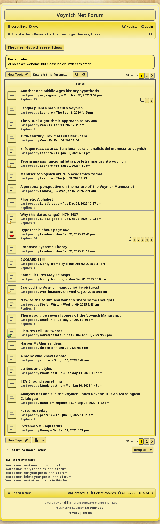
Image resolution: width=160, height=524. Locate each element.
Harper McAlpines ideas (41, 343)
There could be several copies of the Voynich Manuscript (70, 315)
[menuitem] (33, 26)
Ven (43, 125)
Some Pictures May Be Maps (45, 274)
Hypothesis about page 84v (44, 229)
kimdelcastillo (51, 373)
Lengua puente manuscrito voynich (51, 108)
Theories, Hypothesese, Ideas (35, 47)
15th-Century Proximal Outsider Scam (53, 136)
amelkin (46, 320)
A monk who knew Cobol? (43, 356)
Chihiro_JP (48, 191)
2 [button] (147, 75)
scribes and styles (36, 368)
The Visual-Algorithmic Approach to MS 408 (58, 120)
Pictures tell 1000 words (41, 330)
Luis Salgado (49, 203)
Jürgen (45, 348)
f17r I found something (41, 381)
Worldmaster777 (53, 292)
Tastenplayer (94, 507)
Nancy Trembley (52, 264)
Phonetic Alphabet (36, 199)
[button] (152, 76)
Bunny (44, 430)
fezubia (46, 234)
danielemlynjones (54, 403)
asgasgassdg (50, 95)
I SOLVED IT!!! (32, 259)
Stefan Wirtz (50, 304)
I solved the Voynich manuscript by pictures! (59, 287)
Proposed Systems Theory (43, 247)
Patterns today (33, 410)
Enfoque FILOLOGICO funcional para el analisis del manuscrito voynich (83, 148)
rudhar (45, 360)
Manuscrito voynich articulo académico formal (61, 174)
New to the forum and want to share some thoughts (67, 300)
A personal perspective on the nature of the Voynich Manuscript (77, 186)
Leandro (46, 112)
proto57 (46, 415)
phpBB (64, 502)
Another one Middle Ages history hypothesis (59, 90)
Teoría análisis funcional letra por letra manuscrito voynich (73, 161)
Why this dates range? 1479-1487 (49, 214)
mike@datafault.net (56, 335)
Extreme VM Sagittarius (41, 426)
